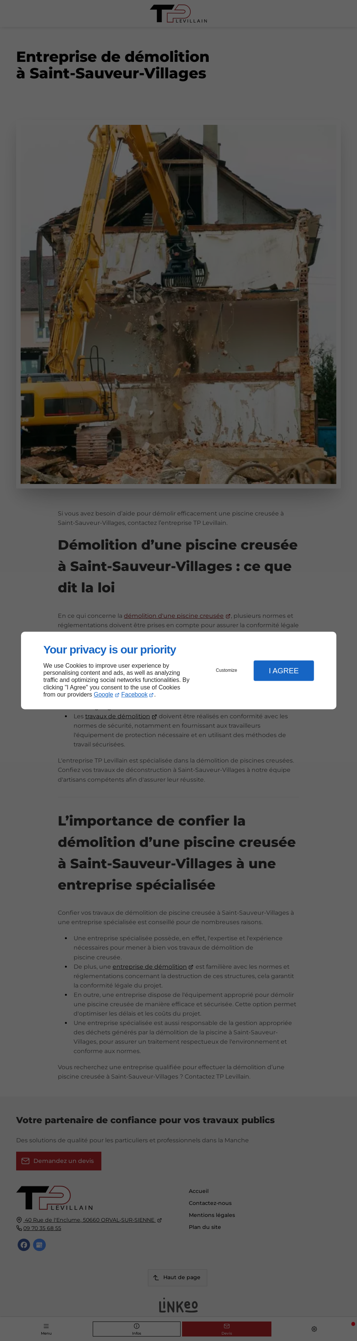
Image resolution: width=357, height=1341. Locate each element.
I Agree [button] (284, 671)
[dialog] (178, 670)
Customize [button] (226, 670)
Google (103, 694)
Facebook (134, 694)
